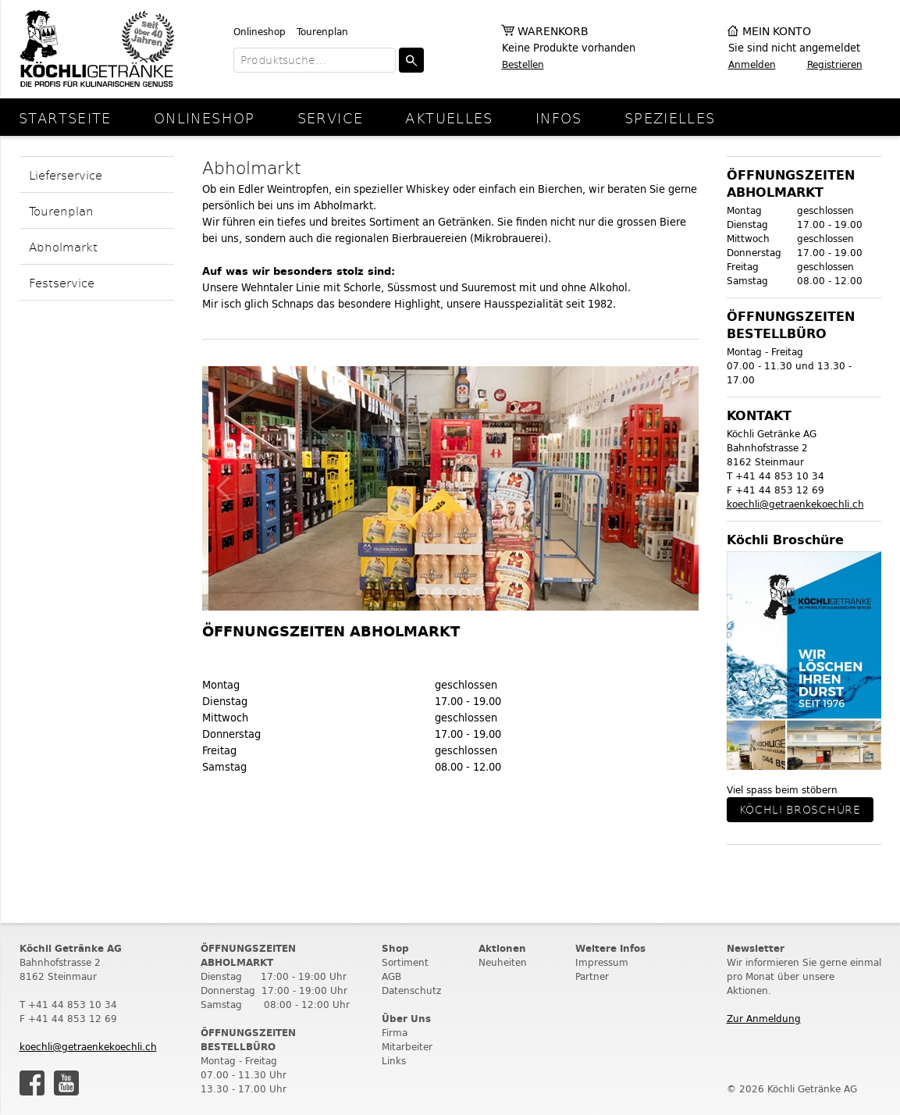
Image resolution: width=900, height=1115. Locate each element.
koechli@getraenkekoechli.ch (795, 504)
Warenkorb (553, 31)
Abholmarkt (63, 246)
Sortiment (405, 962)
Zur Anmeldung (764, 1018)
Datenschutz (411, 990)
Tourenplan (322, 31)
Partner (592, 976)
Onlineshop (259, 31)
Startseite (65, 117)
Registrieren (835, 64)
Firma (394, 1032)
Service (330, 117)
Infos (558, 117)
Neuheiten (502, 962)
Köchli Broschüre (800, 809)
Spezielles (670, 117)
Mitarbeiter (407, 1046)
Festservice (61, 282)
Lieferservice (65, 174)
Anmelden (752, 64)
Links (394, 1060)
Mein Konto (776, 31)
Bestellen (523, 64)
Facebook (32, 1082)
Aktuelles (449, 117)
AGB (391, 976)
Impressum (601, 962)
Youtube (66, 1082)
